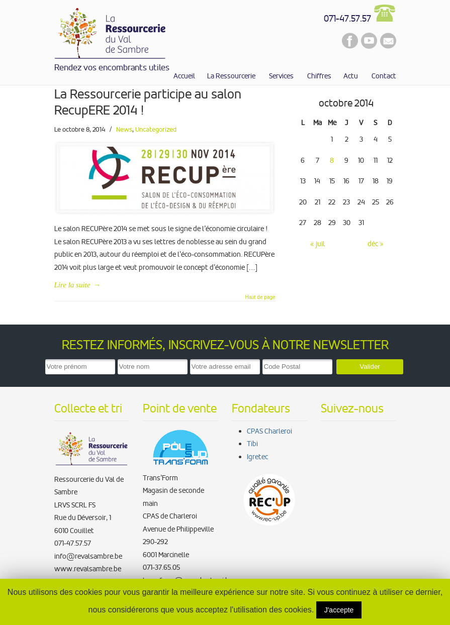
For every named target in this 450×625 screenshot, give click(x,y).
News (124, 129)
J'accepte (339, 610)
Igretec (257, 456)
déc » (376, 243)
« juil (317, 243)
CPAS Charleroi (269, 431)
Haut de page (260, 297)
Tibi (252, 443)
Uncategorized (155, 129)
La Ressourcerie (110, 31)
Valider (369, 366)
